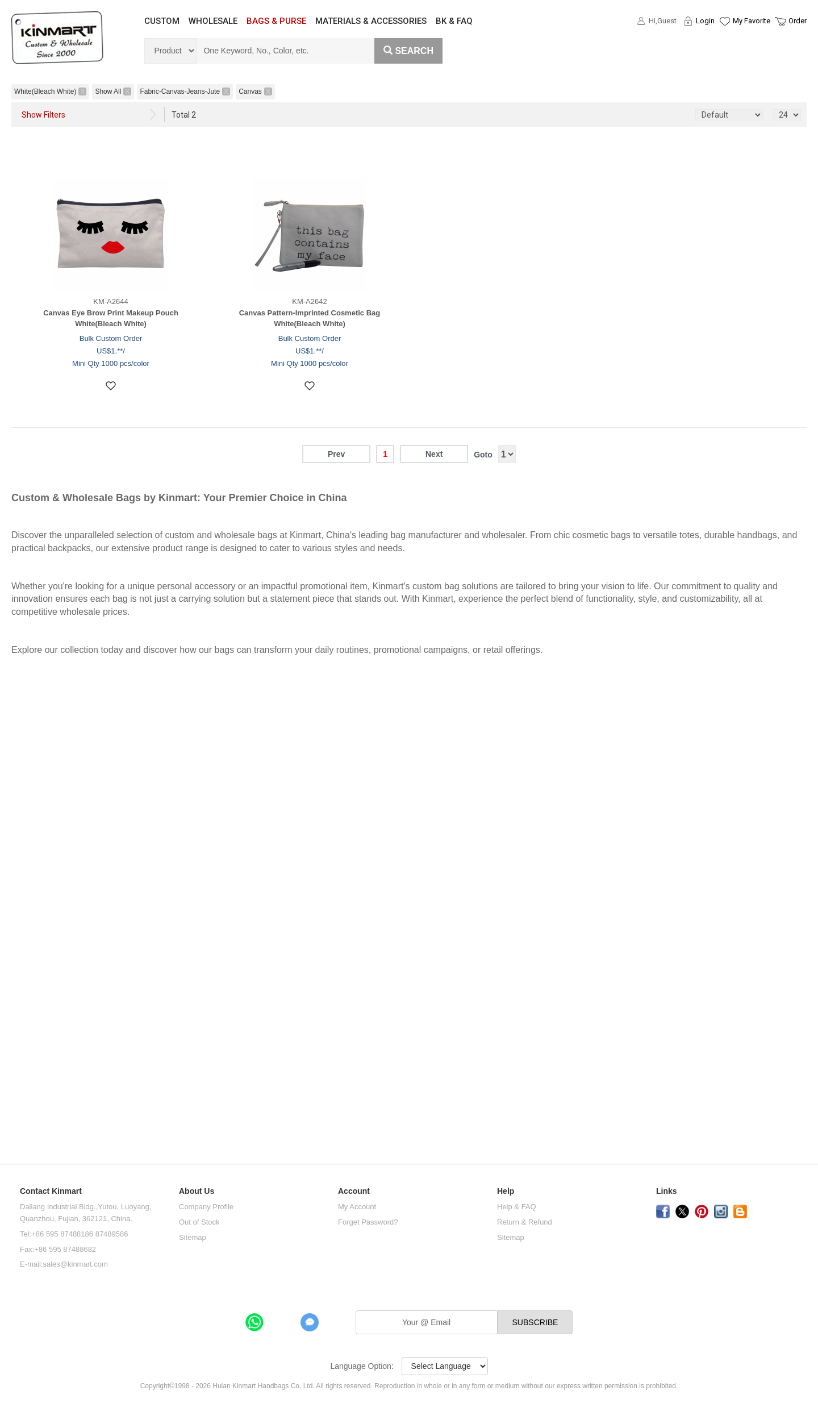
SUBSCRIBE (535, 1322)
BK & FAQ (454, 21)
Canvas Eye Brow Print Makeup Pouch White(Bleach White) (110, 318)
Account (354, 1191)
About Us (196, 1191)
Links (666, 1191)
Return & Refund (524, 1222)
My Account (357, 1206)
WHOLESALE (213, 21)
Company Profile (206, 1206)
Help (505, 1191)
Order (797, 20)
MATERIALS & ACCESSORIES (371, 21)
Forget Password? (368, 1222)
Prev (336, 454)
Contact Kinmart (51, 1191)
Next (434, 454)
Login (705, 20)
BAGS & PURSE (276, 21)
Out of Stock (199, 1222)
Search (408, 51)
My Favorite (751, 20)
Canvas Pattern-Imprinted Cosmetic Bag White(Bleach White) (310, 318)
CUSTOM (162, 21)
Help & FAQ (516, 1206)
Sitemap (192, 1237)
